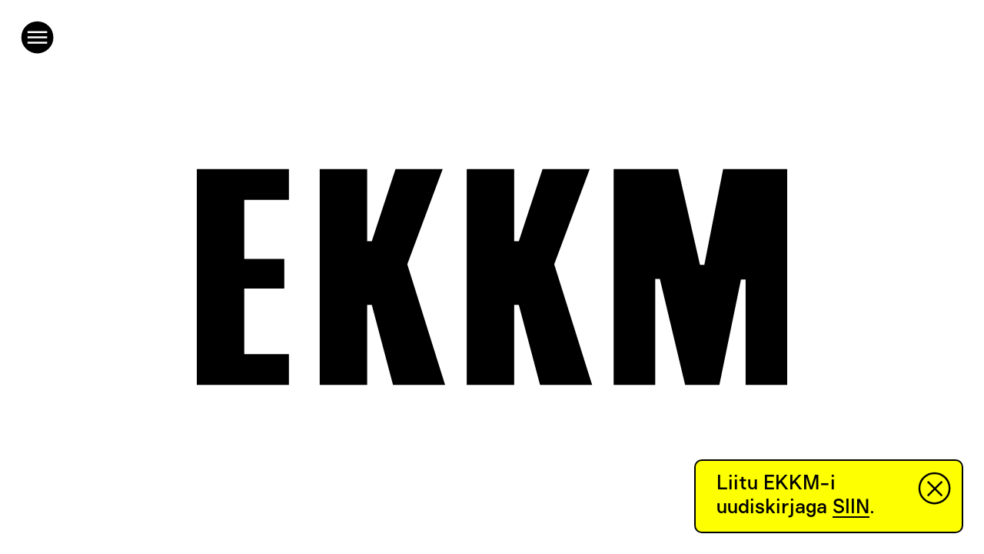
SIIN (851, 507)
